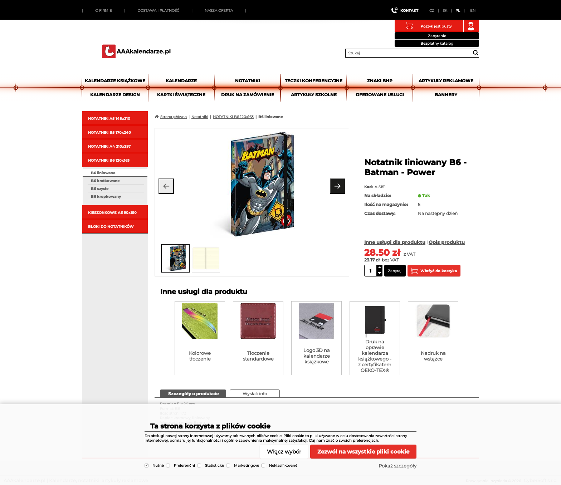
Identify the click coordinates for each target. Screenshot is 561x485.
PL (457, 10)
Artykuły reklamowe (446, 80)
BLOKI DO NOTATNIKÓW (111, 226)
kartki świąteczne (181, 94)
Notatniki (247, 80)
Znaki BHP (379, 80)
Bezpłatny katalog (436, 43)
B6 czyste (99, 188)
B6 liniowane (103, 173)
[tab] (193, 393)
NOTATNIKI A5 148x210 (109, 118)
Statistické (214, 465)
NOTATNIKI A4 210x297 (109, 146)
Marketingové (246, 465)
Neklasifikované (283, 465)
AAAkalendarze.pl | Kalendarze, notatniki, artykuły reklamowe (136, 51)
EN (472, 10)
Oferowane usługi (380, 94)
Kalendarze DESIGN (115, 94)
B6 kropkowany (106, 196)
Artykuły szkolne (314, 94)
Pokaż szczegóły (397, 466)
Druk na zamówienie (247, 94)
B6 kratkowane (105, 180)
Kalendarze (181, 80)
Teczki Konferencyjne (313, 80)
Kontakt (409, 10)
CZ (431, 10)
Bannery (446, 94)
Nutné (158, 465)
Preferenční (184, 465)
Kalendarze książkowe (115, 80)
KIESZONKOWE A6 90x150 (112, 212)
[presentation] (193, 393)
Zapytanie (437, 36)
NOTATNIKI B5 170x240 (109, 132)
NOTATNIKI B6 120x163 (109, 160)
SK (445, 10)
